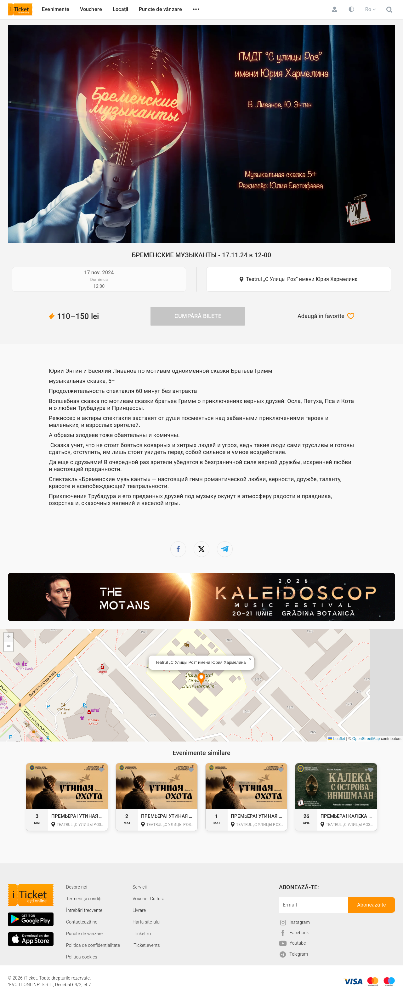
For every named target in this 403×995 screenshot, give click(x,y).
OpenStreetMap (366, 738)
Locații (120, 9)
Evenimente (55, 9)
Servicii (140, 887)
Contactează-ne (81, 921)
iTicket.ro (142, 933)
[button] (201, 679)
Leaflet (336, 738)
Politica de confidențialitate (93, 945)
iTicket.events (146, 945)
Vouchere (91, 9)
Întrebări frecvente (84, 910)
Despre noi (76, 887)
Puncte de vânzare (160, 9)
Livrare (139, 910)
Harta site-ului (147, 921)
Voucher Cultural (149, 898)
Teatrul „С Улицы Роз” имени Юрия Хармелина (301, 279)
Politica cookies (81, 956)
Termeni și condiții (84, 898)
